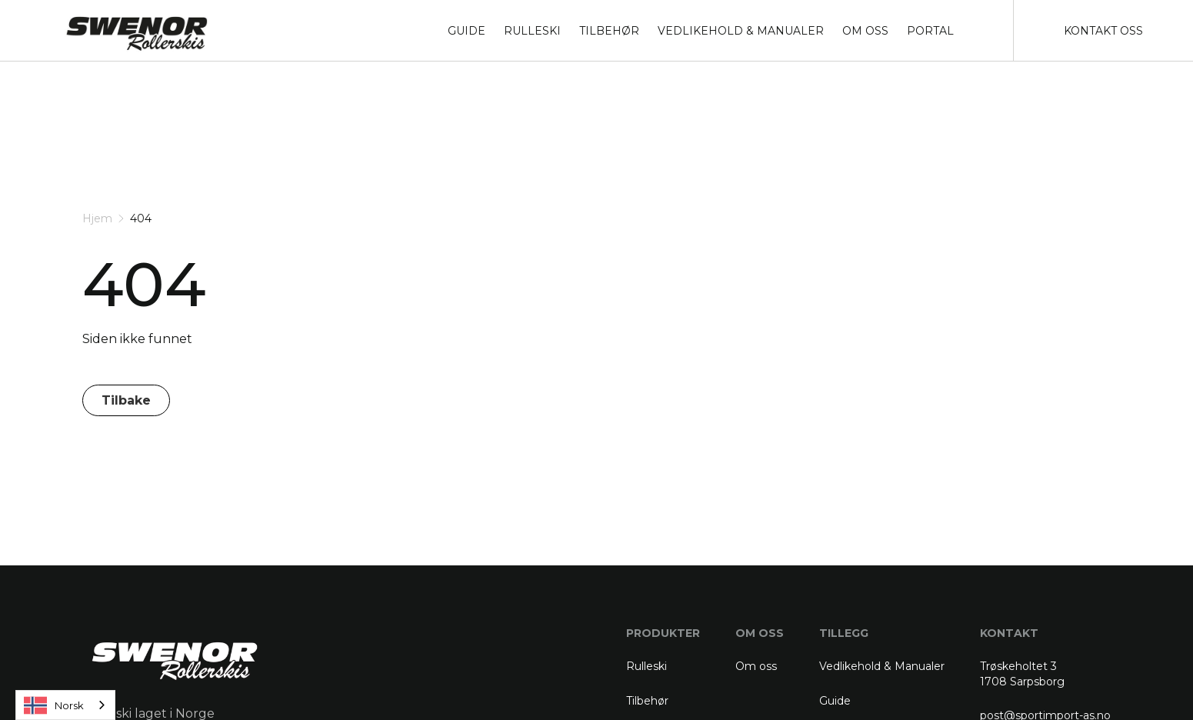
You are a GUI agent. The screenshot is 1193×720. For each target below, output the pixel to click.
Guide (835, 701)
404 (141, 218)
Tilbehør (647, 701)
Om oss (756, 666)
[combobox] (65, 705)
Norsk (54, 705)
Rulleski (646, 666)
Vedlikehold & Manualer (882, 666)
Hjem (97, 218)
